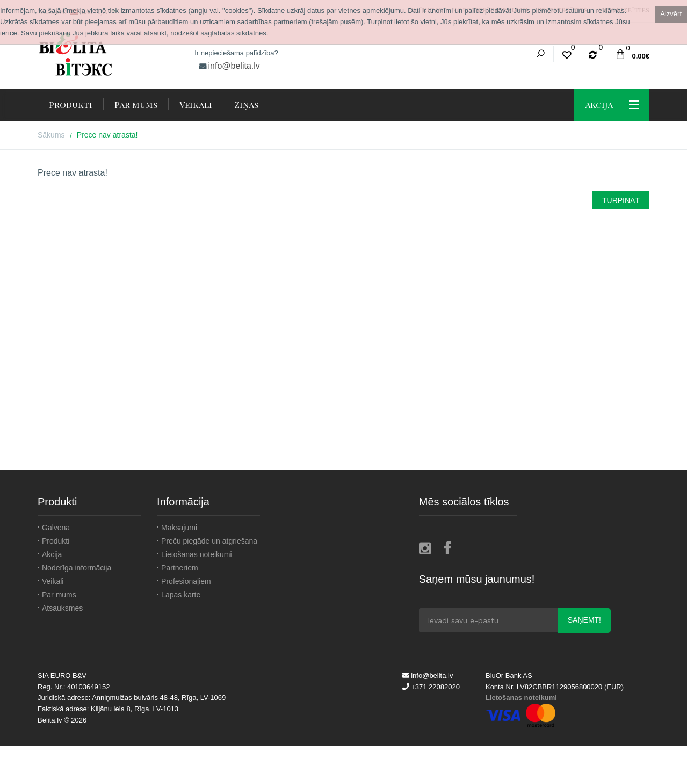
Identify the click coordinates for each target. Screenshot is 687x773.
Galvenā (56, 527)
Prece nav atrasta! (107, 135)
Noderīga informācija (76, 568)
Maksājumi (179, 527)
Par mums (59, 594)
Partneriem (179, 568)
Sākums (51, 135)
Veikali (52, 581)
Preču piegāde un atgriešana (209, 541)
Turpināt (621, 200)
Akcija (52, 554)
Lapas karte (180, 594)
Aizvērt (671, 14)
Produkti (55, 541)
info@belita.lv (234, 65)
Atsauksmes (62, 608)
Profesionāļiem (186, 581)
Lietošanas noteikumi (196, 554)
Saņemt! (584, 620)
